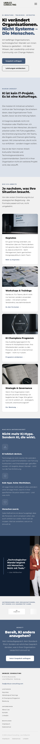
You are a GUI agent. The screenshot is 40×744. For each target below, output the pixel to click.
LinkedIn (5, 715)
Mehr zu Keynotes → (13, 260)
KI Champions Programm (11, 698)
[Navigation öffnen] (36, 4)
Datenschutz (6, 727)
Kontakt (5, 712)
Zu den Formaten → (13, 307)
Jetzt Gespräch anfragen (20, 658)
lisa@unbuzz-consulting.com (12, 683)
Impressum (6, 724)
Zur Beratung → (12, 407)
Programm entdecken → (15, 357)
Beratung (5, 701)
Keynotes (5, 692)
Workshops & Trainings (10, 695)
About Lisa (5, 709)
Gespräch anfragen (14, 61)
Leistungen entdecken (15, 68)
